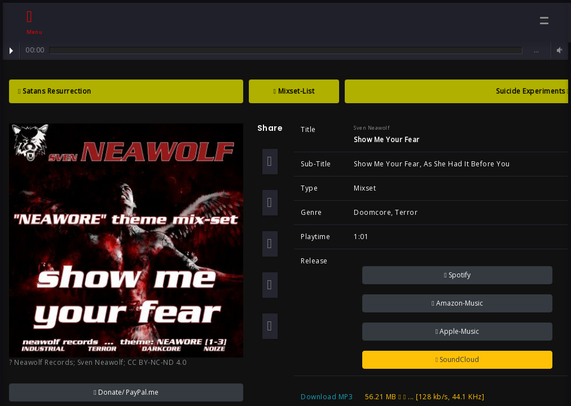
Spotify (457, 275)
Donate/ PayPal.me (126, 392)
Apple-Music (457, 331)
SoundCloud (457, 359)
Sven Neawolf (100, 362)
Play (11, 50)
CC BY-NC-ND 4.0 (157, 362)
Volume (558, 50)
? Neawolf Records (41, 362)
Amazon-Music (457, 303)
